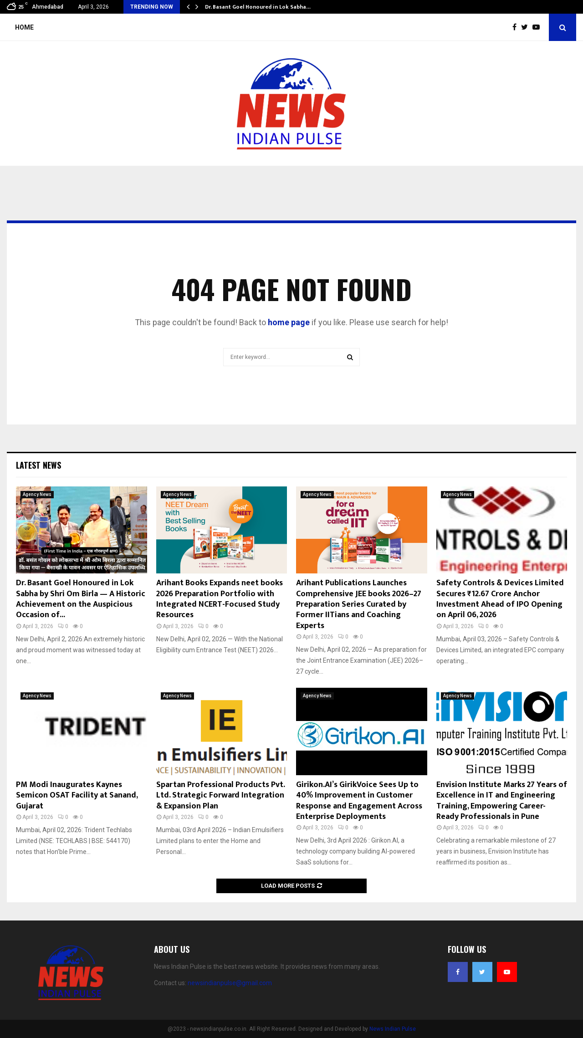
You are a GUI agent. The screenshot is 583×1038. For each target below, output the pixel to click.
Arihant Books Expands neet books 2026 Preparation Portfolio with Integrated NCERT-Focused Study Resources (219, 599)
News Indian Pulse (392, 1029)
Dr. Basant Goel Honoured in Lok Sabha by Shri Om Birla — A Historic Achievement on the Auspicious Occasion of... (80, 599)
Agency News (37, 494)
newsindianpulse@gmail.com (230, 983)
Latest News (38, 465)
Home (24, 27)
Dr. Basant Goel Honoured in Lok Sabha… (258, 6)
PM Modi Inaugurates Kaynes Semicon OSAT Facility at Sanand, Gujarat (77, 795)
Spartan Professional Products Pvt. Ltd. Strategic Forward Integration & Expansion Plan (220, 795)
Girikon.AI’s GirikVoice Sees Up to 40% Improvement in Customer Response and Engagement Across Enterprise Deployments (359, 800)
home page (289, 322)
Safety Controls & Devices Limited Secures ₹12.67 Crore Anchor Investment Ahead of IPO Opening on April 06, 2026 (500, 599)
